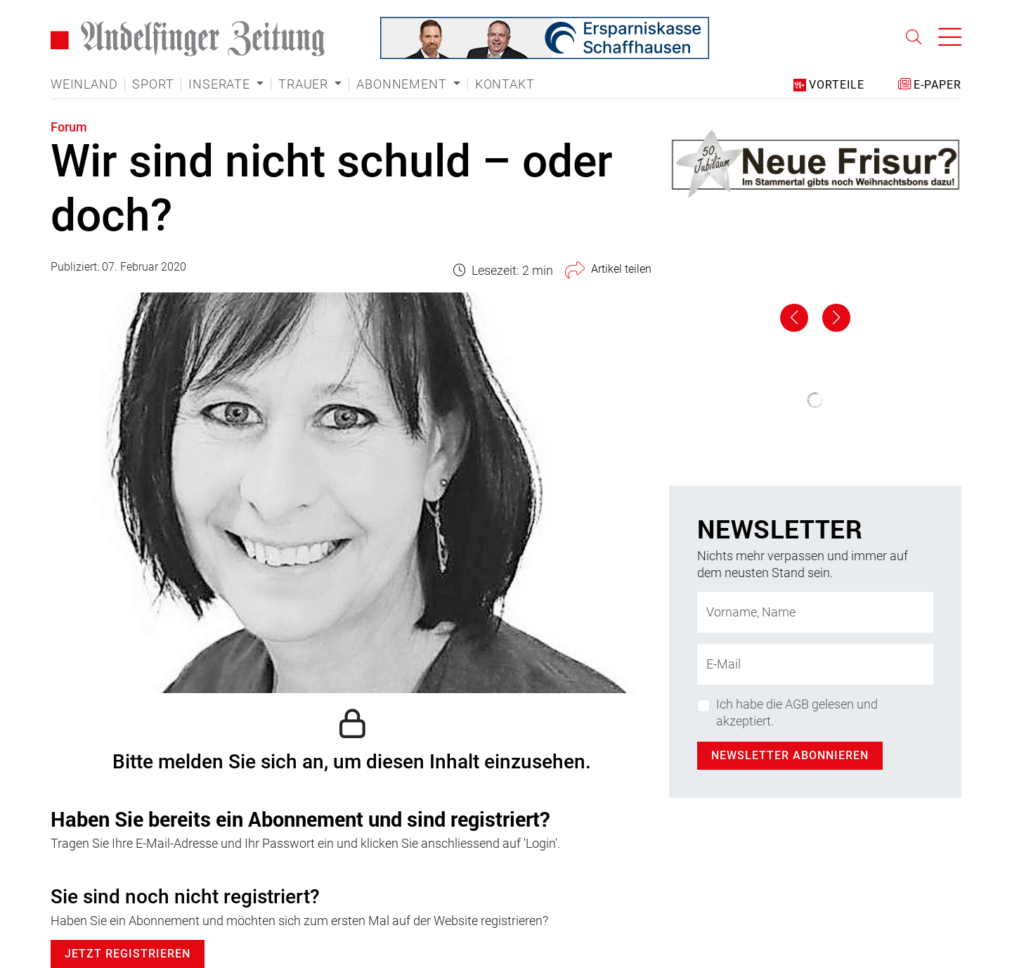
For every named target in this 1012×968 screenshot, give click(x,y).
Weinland (84, 84)
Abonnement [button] (403, 84)
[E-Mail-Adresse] (815, 664)
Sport (153, 84)
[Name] (815, 612)
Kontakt (505, 84)
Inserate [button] (220, 84)
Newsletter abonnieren (790, 755)
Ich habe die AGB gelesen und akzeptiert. (797, 712)
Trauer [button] (305, 84)
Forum (69, 127)
